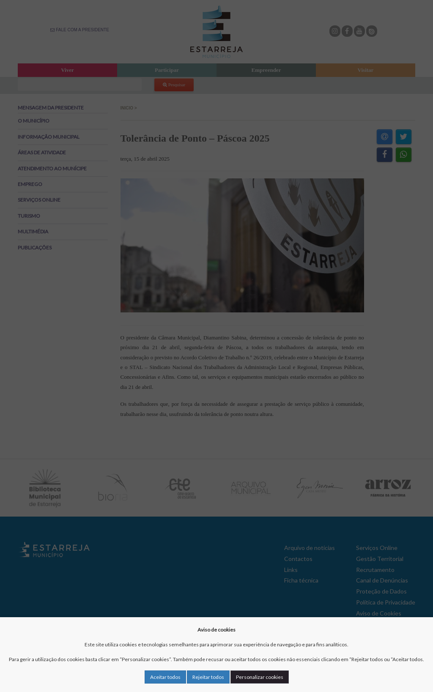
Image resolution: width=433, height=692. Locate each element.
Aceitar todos (165, 677)
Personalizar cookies (259, 677)
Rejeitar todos (208, 677)
